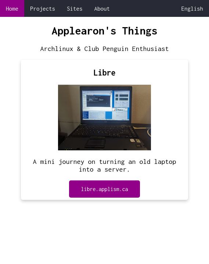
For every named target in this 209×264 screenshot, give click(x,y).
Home (12, 8)
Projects (42, 8)
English (192, 8)
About (102, 8)
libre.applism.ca (104, 189)
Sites (75, 8)
